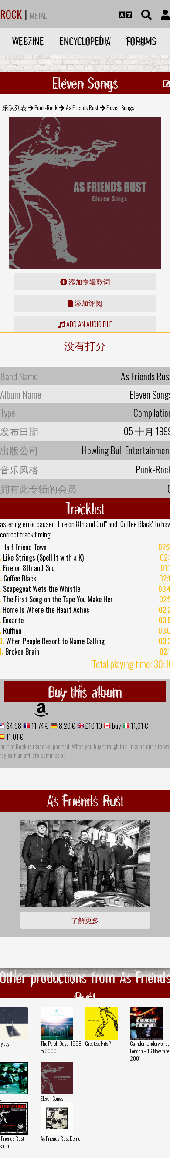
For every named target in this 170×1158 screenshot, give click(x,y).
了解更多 (85, 920)
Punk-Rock (46, 107)
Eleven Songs (52, 1098)
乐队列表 (14, 107)
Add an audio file (85, 324)
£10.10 (93, 726)
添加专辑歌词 (85, 281)
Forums (141, 41)
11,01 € (138, 726)
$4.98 (13, 726)
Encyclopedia (85, 41)
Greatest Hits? (98, 1043)
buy (116, 726)
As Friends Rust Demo (60, 1138)
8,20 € (66, 726)
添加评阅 (85, 303)
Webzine (28, 41)
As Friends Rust (82, 107)
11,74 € (39, 726)
